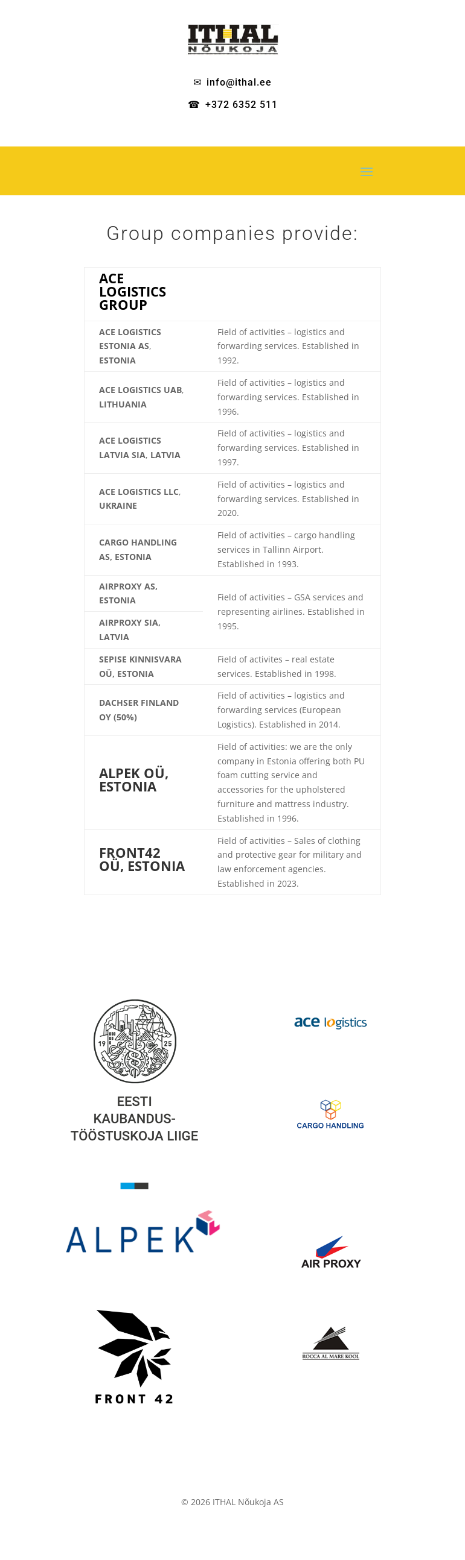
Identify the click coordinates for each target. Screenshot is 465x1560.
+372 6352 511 (241, 104)
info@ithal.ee (239, 82)
